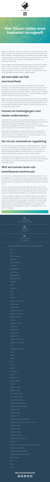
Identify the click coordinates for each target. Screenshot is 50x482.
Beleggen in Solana (15, 428)
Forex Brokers (14, 272)
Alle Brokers (13, 259)
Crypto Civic (13, 441)
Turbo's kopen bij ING (16, 393)
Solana (12, 464)
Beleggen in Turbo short (17, 339)
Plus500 (12, 297)
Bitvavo (12, 355)
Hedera (12, 467)
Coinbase (12, 374)
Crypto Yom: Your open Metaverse (19, 419)
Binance (12, 368)
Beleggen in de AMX (15, 323)
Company (12, 352)
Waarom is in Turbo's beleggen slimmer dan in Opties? (25, 444)
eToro (11, 291)
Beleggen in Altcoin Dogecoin (18, 438)
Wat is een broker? (15, 262)
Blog (11, 249)
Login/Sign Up (14, 326)
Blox (11, 361)
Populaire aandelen (15, 380)
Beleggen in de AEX (15, 317)
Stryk (11, 294)
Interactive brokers (15, 412)
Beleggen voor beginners (17, 301)
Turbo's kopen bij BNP (16, 396)
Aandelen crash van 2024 (17, 448)
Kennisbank (13, 281)
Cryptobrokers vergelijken (17, 349)
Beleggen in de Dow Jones (17, 310)
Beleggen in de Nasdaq (16, 313)
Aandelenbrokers (14, 269)
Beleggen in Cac (14, 336)
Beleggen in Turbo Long (16, 342)
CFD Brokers (13, 265)
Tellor (11, 460)
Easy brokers (13, 416)
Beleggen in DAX (14, 329)
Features (12, 358)
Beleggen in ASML (15, 409)
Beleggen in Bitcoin (15, 425)
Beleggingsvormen (15, 278)
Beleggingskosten (15, 275)
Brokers (12, 253)
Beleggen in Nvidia (15, 387)
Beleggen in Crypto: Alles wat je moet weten (22, 422)
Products (12, 320)
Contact (12, 384)
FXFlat (12, 285)
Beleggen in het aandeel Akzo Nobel (20, 454)
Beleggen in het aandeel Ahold (18, 451)
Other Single (13, 333)
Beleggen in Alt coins (16, 435)
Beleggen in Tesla (15, 390)
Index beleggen (14, 304)
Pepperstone (13, 288)
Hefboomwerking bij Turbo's (18, 403)
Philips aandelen (14, 457)
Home (11, 345)
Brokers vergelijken (15, 256)
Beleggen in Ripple (15, 432)
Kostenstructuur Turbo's (17, 400)
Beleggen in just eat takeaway (18, 406)
